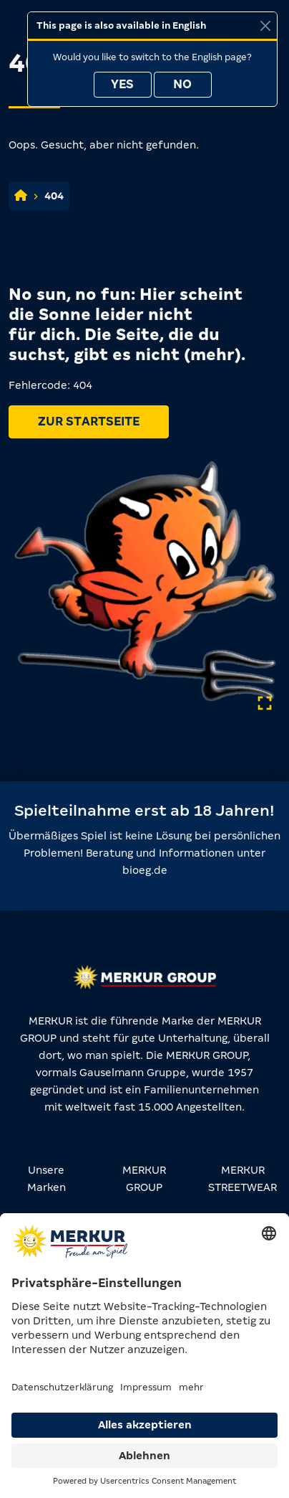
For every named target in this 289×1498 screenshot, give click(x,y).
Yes (122, 84)
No (182, 84)
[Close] (265, 25)
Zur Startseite (88, 421)
